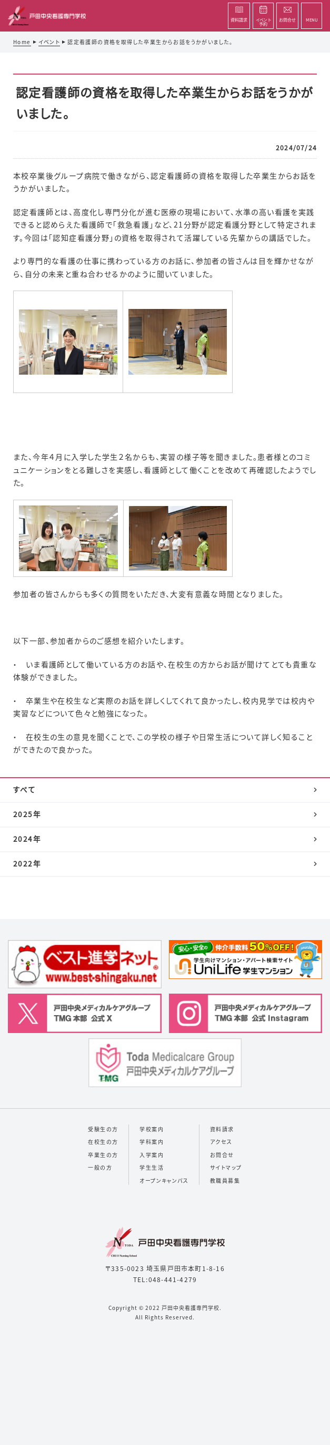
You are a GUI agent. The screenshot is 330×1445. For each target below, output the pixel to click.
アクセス (221, 1141)
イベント (49, 42)
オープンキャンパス (163, 1180)
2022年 (27, 863)
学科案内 (151, 1141)
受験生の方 (103, 1129)
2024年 (27, 838)
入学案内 (151, 1155)
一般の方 (100, 1167)
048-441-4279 (172, 1279)
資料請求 (222, 1129)
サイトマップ (226, 1167)
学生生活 (151, 1167)
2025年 (27, 814)
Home (22, 42)
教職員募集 (225, 1180)
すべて (24, 789)
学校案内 (151, 1129)
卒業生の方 (103, 1155)
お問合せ (222, 1155)
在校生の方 (103, 1141)
